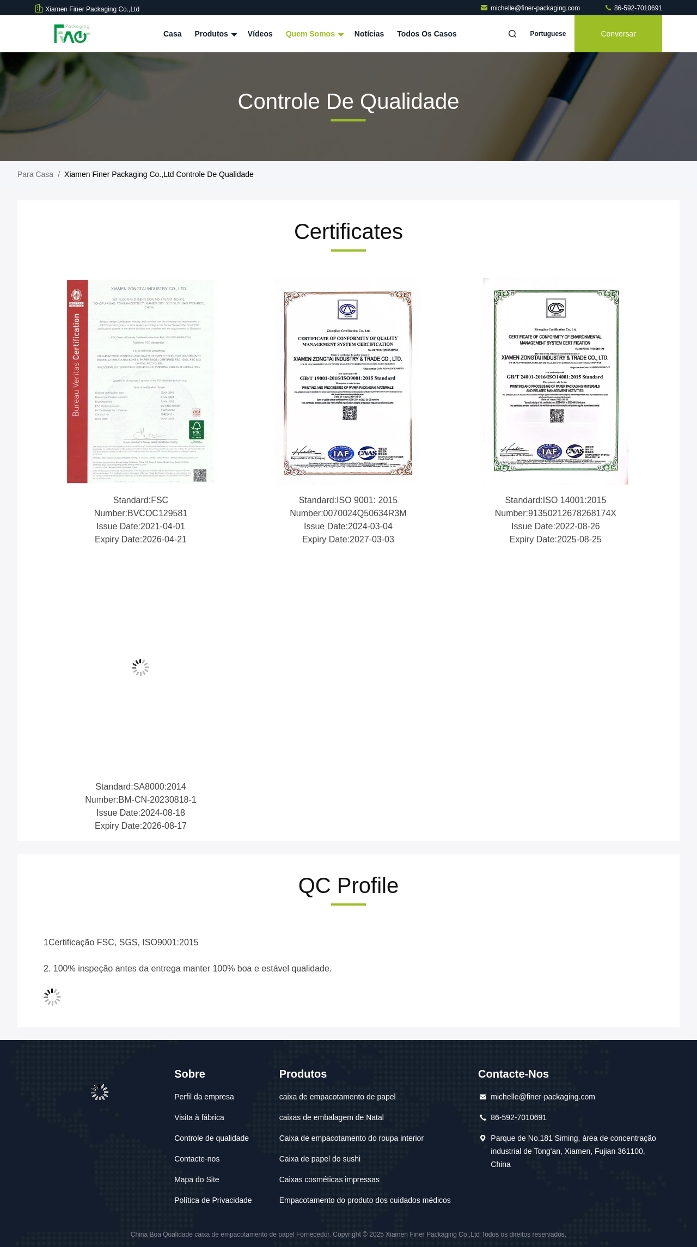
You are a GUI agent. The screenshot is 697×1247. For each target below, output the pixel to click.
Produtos (214, 33)
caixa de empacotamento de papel (337, 1096)
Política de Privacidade (213, 1200)
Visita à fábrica (199, 1117)
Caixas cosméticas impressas (329, 1179)
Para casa (35, 174)
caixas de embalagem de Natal (331, 1117)
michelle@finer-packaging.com (531, 8)
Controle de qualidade (211, 1138)
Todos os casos (426, 33)
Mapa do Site (196, 1179)
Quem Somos (313, 33)
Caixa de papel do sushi (319, 1158)
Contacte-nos (196, 1158)
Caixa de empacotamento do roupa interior (351, 1138)
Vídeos (260, 33)
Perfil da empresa (204, 1096)
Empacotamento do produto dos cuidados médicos (365, 1200)
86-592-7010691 (633, 8)
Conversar (618, 33)
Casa (172, 33)
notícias (369, 33)
